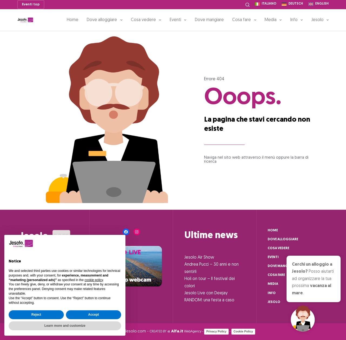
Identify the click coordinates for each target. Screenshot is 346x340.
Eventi (179, 20)
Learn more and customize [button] (64, 326)
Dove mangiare (209, 20)
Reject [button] (36, 314)
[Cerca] (247, 5)
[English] (318, 4)
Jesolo (320, 20)
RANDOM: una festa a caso (209, 300)
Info (297, 20)
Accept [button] (93, 314)
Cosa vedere (147, 20)
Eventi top (31, 4)
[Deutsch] (292, 4)
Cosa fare (245, 20)
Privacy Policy (216, 331)
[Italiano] (265, 4)
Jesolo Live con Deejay (206, 293)
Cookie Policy (243, 331)
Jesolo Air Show (199, 257)
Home (72, 20)
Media (274, 20)
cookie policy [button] (94, 280)
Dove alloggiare (105, 20)
